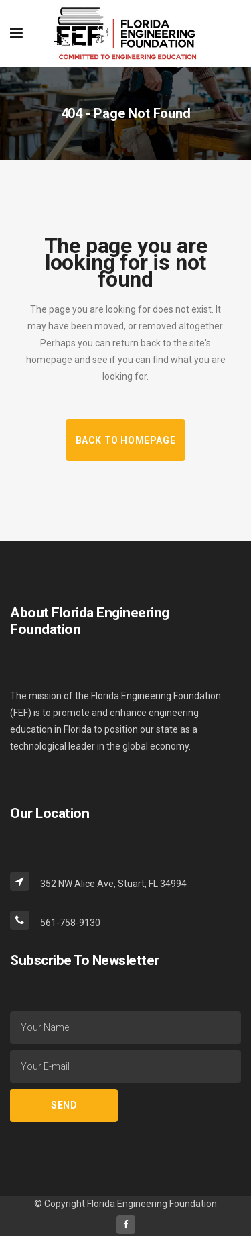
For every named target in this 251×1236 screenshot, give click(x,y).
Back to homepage (126, 440)
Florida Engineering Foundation (152, 1203)
